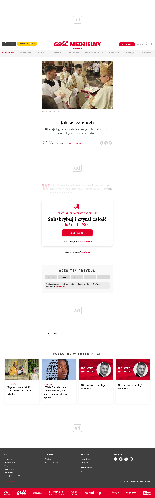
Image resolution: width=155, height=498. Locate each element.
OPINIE (41, 53)
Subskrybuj (77, 233)
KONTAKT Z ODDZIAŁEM (93, 53)
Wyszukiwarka (151, 44)
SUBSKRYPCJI (86, 241)
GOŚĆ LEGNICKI (52, 333)
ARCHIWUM (74, 53)
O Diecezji (146, 53)
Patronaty (114, 53)
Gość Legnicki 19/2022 (52, 144)
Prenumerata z (27, 43)
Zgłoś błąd (10, 481)
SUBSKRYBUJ (126, 44)
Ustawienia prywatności (52, 466)
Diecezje (130, 53)
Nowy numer (8, 53)
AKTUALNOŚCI (24, 53)
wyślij (111, 142)
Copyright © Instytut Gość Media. (124, 481)
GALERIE (57, 53)
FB (102, 142)
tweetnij (106, 142)
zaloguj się (141, 44)
